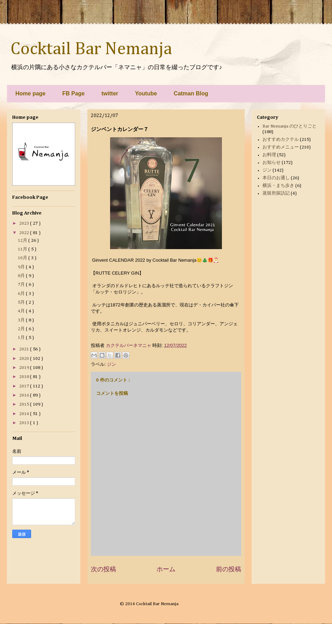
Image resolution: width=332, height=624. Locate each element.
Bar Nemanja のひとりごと (289, 126)
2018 (24, 377)
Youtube (146, 93)
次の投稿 (103, 569)
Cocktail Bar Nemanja (91, 49)
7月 (22, 284)
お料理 (269, 155)
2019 (24, 367)
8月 (22, 276)
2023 (24, 223)
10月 (23, 258)
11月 (23, 249)
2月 (22, 329)
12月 (23, 240)
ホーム (166, 569)
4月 (22, 311)
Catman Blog (191, 93)
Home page (30, 93)
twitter (109, 93)
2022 (24, 233)
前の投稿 (228, 569)
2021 (24, 349)
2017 (24, 386)
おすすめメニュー (280, 147)
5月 (22, 302)
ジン (111, 364)
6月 (22, 293)
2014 (24, 414)
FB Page (73, 93)
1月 (22, 337)
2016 (24, 395)
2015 (24, 404)
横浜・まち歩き (278, 185)
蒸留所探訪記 (276, 193)
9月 (22, 267)
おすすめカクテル (280, 139)
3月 (22, 320)
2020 (24, 358)
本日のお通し (276, 178)
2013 (24, 423)
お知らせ (271, 162)
